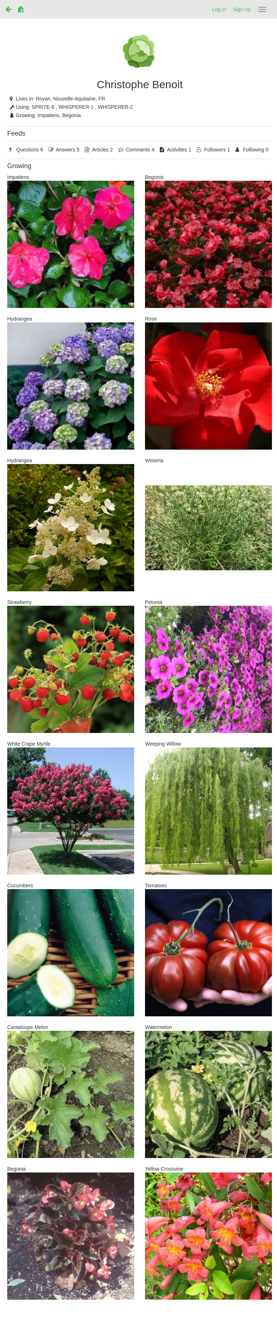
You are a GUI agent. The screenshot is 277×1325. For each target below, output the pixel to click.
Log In (219, 9)
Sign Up (242, 9)
